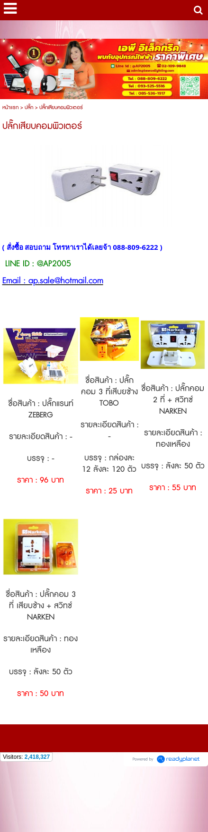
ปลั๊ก (29, 107)
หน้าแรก (10, 107)
